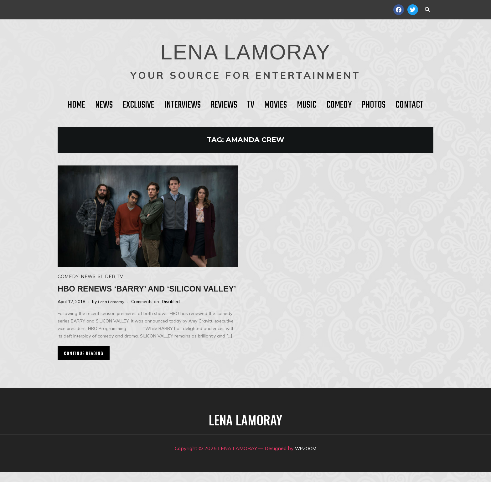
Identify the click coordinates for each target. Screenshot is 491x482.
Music (306, 105)
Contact (409, 105)
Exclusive (138, 105)
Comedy (339, 105)
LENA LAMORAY (245, 48)
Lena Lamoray (112, 312)
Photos (373, 105)
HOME (76, 105)
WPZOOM (306, 458)
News (104, 105)
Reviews (224, 105)
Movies (275, 105)
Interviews (182, 105)
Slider (106, 276)
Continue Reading (83, 363)
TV (250, 105)
